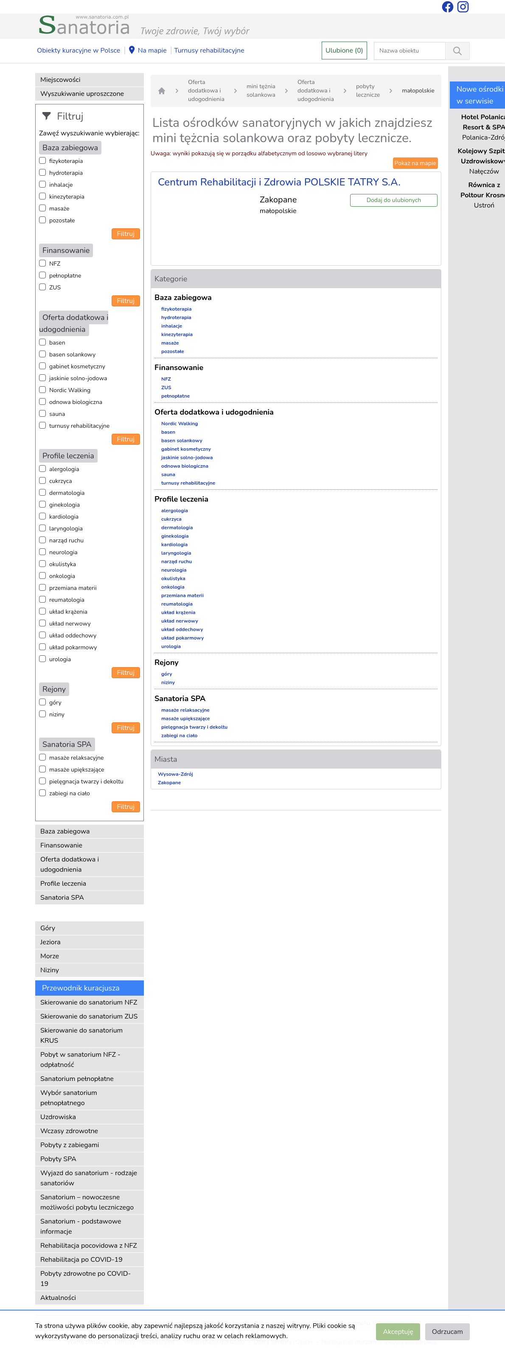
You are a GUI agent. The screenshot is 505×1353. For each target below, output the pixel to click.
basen (57, 343)
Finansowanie (61, 845)
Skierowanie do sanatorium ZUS (88, 1016)
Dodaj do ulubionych (394, 200)
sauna (57, 414)
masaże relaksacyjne (76, 758)
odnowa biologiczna (75, 402)
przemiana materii (73, 588)
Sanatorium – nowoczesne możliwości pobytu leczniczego (87, 1202)
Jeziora (50, 942)
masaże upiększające (76, 770)
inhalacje (61, 185)
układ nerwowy (70, 624)
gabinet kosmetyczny (77, 366)
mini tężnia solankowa (261, 90)
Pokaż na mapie (415, 163)
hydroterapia (66, 173)
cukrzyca (60, 481)
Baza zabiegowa (65, 831)
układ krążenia (68, 612)
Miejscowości (60, 79)
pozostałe (62, 220)
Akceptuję (398, 1331)
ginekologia (64, 505)
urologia (60, 659)
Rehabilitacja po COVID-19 (81, 1259)
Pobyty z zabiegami (69, 1145)
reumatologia (66, 600)
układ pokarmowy (73, 647)
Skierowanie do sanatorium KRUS (81, 1035)
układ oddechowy (72, 636)
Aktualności (58, 1297)
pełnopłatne (65, 276)
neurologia (63, 552)
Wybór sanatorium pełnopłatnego (68, 1098)
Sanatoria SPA (62, 897)
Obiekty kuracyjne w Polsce (78, 50)
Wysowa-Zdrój (175, 774)
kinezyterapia (66, 197)
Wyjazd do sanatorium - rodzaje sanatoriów (88, 1178)
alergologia (64, 469)
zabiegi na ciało (69, 793)
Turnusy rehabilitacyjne (209, 50)
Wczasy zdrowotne (69, 1131)
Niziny (49, 970)
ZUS (55, 288)
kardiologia (64, 517)
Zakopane (169, 782)
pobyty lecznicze (368, 90)
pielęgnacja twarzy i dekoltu (86, 782)
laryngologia (66, 529)
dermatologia (66, 493)
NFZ (54, 264)
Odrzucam (447, 1331)
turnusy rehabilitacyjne (79, 426)
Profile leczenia (63, 883)
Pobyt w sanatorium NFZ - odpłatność (80, 1059)
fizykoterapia (66, 161)
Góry (47, 928)
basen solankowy (72, 355)
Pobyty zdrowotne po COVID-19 (85, 1278)
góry (55, 703)
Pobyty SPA (58, 1159)
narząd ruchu (66, 540)
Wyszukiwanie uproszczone (82, 93)
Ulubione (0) (344, 50)
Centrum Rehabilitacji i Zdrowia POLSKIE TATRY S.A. (279, 182)
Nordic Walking (69, 390)
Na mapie (147, 51)
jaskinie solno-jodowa (78, 378)
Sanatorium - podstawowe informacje (80, 1226)
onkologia (62, 576)
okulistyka (62, 564)
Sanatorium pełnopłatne (77, 1079)
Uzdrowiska (58, 1117)
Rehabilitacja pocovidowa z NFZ (88, 1245)
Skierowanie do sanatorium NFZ (88, 1002)
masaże (59, 209)
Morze (49, 956)
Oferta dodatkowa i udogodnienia (69, 864)
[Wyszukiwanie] (457, 51)
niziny (57, 714)
